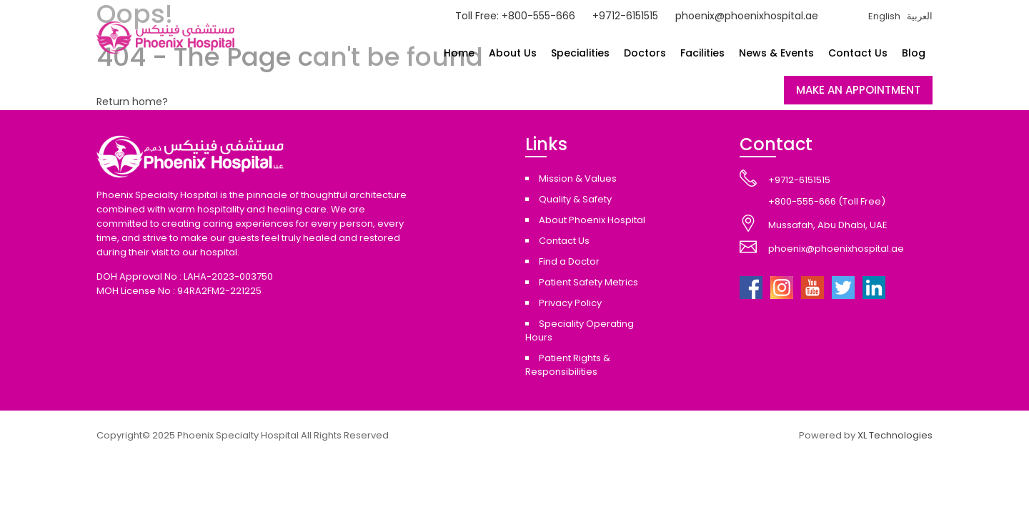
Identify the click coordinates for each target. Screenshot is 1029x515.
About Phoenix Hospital (592, 220)
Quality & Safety (575, 199)
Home (459, 53)
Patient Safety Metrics (588, 282)
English (884, 16)
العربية (920, 16)
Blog (913, 53)
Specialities (580, 53)
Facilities (702, 53)
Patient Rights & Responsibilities (567, 364)
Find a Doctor (569, 261)
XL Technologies (895, 435)
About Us (513, 53)
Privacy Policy (570, 303)
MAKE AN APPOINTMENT (858, 89)
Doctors (645, 53)
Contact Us (858, 53)
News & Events (776, 53)
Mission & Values (578, 178)
